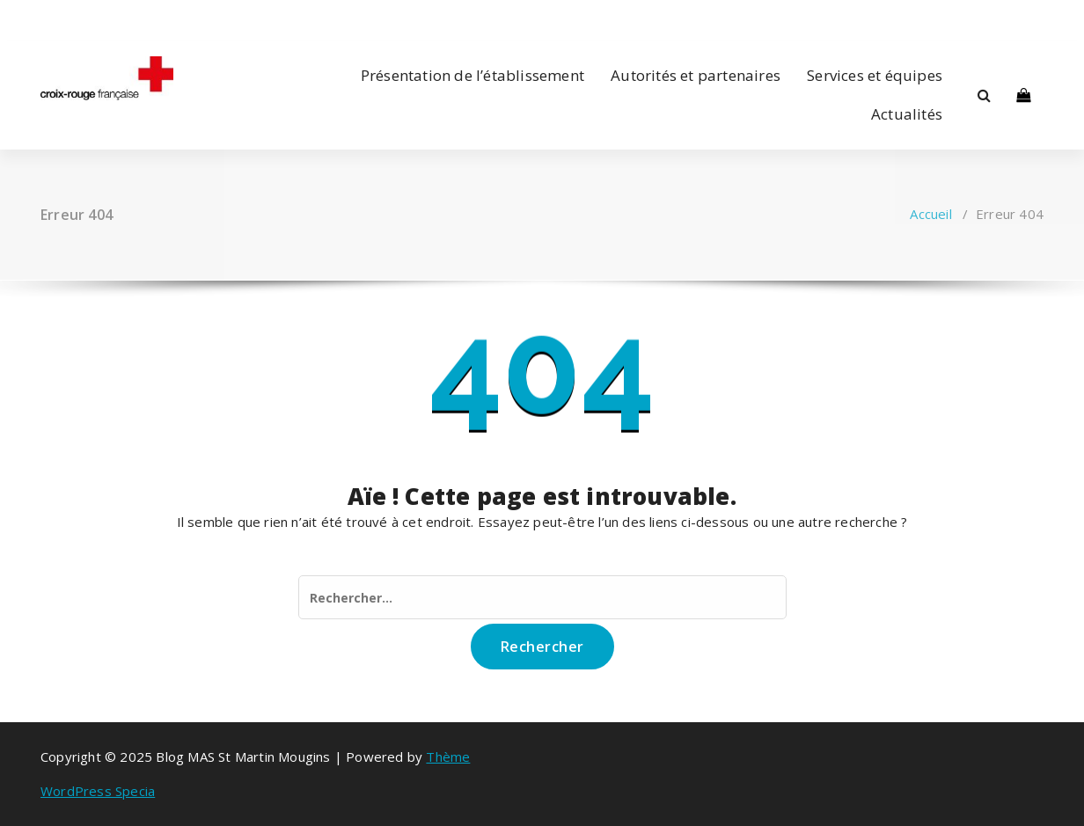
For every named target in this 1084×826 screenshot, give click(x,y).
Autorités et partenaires (695, 75)
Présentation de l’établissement (472, 75)
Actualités (906, 114)
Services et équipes (874, 75)
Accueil (930, 214)
